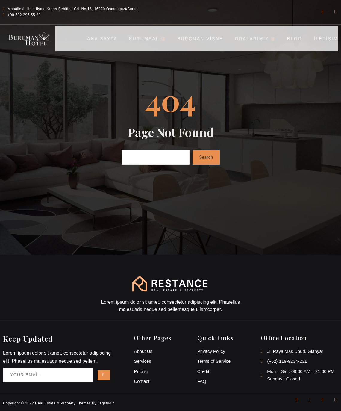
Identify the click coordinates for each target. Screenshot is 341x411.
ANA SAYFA (101, 38)
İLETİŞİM (326, 38)
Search (206, 157)
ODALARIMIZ (254, 38)
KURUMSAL (146, 38)
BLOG (294, 38)
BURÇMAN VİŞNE (199, 38)
